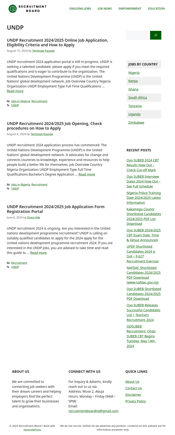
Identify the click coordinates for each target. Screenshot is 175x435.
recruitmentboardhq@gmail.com (94, 411)
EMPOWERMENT (130, 8)
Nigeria (133, 72)
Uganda (134, 114)
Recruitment (39, 101)
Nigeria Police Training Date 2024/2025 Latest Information (144, 198)
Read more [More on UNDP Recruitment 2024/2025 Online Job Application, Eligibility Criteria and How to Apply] (15, 91)
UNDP (15, 105)
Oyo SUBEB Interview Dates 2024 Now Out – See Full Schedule (143, 181)
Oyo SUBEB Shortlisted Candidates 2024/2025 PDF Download (144, 294)
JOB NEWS (105, 8)
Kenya (133, 81)
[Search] (155, 35)
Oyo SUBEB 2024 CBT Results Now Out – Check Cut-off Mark (143, 165)
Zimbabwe (136, 122)
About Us (132, 381)
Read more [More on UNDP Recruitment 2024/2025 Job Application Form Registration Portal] (38, 253)
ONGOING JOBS (80, 8)
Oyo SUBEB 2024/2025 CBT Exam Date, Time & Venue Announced (144, 235)
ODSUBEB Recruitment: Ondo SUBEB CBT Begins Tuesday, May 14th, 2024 (141, 336)
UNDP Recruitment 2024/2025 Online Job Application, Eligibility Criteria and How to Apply (57, 42)
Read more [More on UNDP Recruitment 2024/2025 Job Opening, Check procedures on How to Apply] (86, 174)
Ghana (133, 89)
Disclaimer (133, 394)
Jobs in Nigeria (20, 101)
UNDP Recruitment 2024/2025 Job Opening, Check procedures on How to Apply (54, 126)
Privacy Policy (135, 401)
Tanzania (135, 106)
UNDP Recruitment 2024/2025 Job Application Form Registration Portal (56, 209)
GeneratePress (32, 429)
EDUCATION (156, 8)
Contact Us (133, 388)
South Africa (137, 97)
